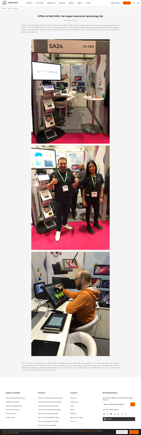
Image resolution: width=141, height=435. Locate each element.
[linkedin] (114, 414)
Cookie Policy (10, 417)
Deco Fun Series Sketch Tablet (49, 417)
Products (29, 3)
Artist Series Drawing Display (48, 406)
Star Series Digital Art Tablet (48, 421)
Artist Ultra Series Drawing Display (50, 398)
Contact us (74, 402)
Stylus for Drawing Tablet (47, 425)
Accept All (134, 432)
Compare (116, 3)
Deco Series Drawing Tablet (48, 413)
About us (73, 398)
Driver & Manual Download (15, 398)
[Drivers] (88, 3)
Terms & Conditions (12, 410)
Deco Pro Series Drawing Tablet (49, 410)
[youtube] (125, 414)
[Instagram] (104, 414)
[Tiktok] (118, 414)
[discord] (111, 414)
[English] (119, 419)
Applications (51, 3)
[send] (132, 404)
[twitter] (122, 414)
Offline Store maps (12, 402)
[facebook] (107, 414)
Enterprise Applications (14, 406)
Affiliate (73, 413)
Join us (72, 421)
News (10, 8)
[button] (134, 3)
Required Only (122, 432)
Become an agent (76, 417)
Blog (72, 406)
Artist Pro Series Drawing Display (50, 402)
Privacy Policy (10, 413)
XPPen (4, 8)
